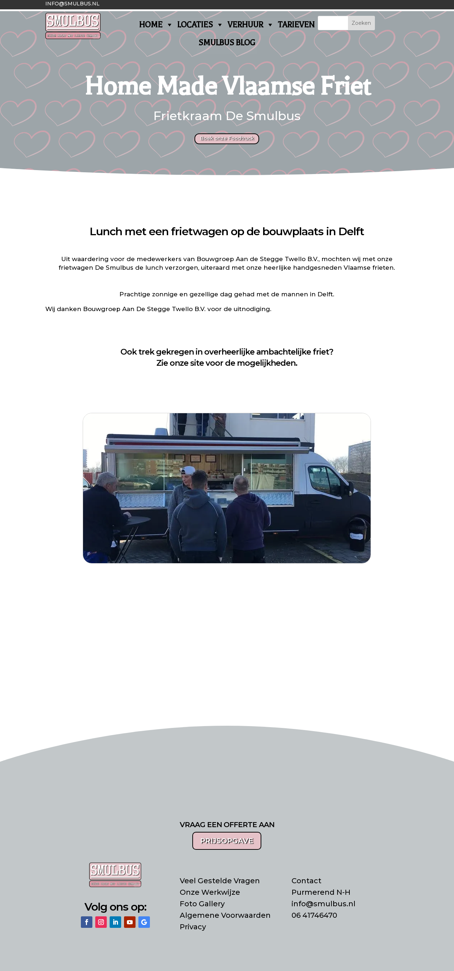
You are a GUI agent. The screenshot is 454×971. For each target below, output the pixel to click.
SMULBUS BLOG (226, 42)
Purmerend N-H (321, 892)
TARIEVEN (296, 24)
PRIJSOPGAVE (226, 840)
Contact (306, 880)
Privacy (193, 926)
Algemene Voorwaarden (225, 915)
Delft (325, 294)
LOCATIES (200, 25)
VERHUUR (251, 25)
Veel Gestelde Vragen (220, 880)
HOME (156, 25)
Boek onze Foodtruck (227, 138)
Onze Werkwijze (210, 892)
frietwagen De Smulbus (96, 267)
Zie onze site (180, 363)
